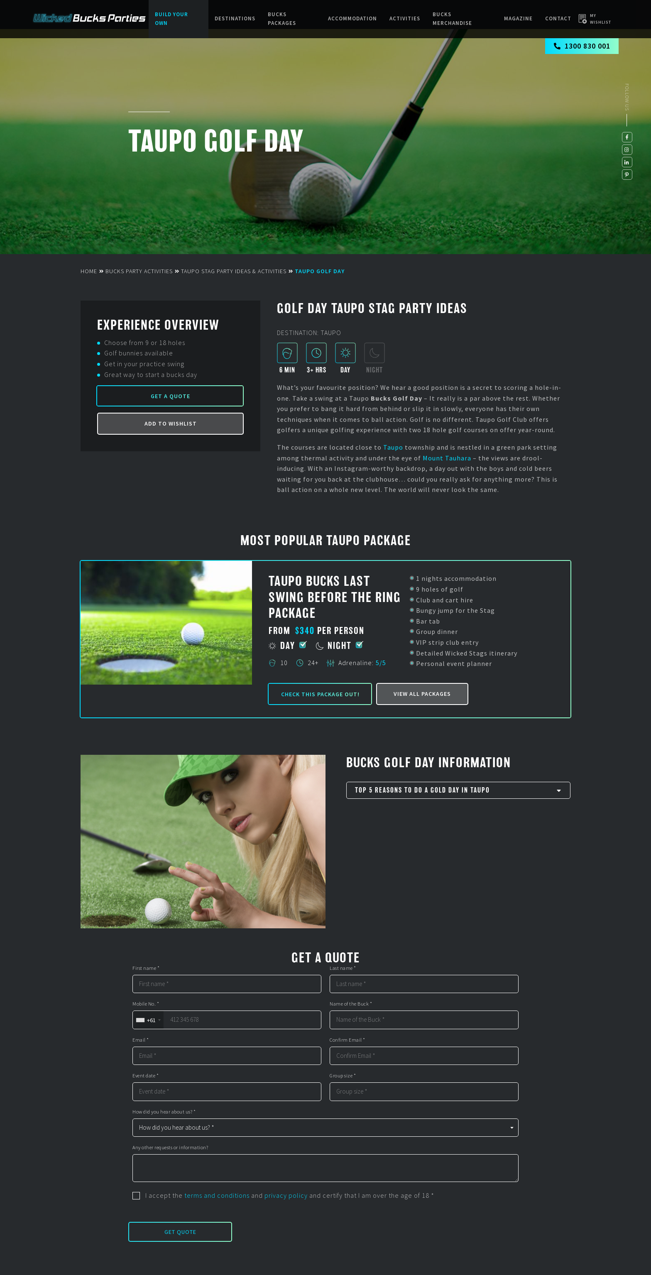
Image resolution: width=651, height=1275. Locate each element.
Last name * (343, 968)
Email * (140, 1040)
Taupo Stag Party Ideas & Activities (233, 271)
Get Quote (180, 1232)
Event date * (145, 1075)
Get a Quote (170, 396)
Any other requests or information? (170, 1147)
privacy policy (286, 1195)
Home (89, 271)
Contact (558, 18)
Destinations (235, 18)
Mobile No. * (145, 1003)
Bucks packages (282, 19)
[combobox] (148, 1020)
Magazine (518, 18)
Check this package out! (320, 694)
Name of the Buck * (351, 1003)
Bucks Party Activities (139, 271)
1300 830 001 (581, 46)
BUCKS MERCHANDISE (452, 19)
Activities (404, 18)
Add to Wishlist (170, 423)
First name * (145, 968)
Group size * (343, 1075)
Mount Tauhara (447, 458)
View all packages (422, 693)
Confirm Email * (347, 1040)
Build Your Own (171, 19)
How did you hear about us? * (164, 1111)
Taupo (393, 447)
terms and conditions (217, 1195)
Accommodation (352, 18)
